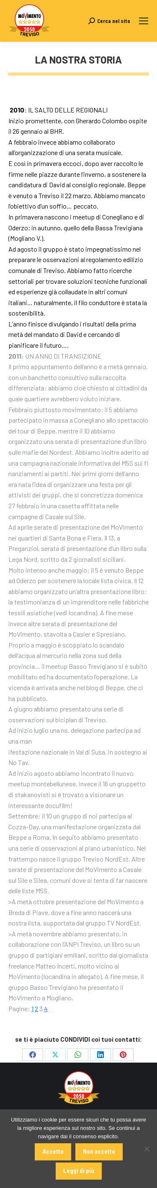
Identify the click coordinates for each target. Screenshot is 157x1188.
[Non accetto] (146, 1149)
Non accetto (99, 1151)
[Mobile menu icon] (144, 21)
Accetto (53, 1151)
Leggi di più (78, 1171)
